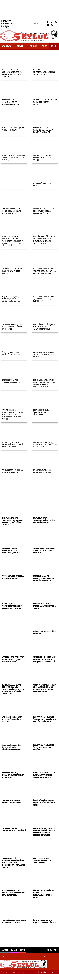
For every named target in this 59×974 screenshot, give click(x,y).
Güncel (20, 46)
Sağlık (33, 46)
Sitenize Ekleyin (19, 972)
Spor (44, 46)
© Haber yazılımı (46, 972)
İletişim (5, 26)
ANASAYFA (6, 46)
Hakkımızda (7, 23)
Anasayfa (6, 20)
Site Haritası (6, 972)
